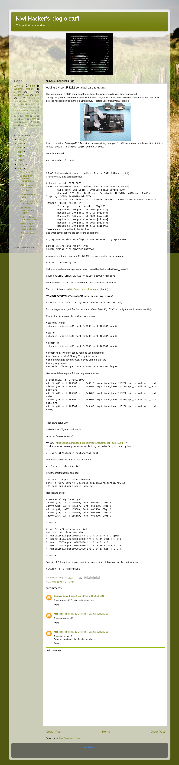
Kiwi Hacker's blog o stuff (47, 18)
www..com (89, 747)
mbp (16, 119)
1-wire (19, 85)
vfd (19, 98)
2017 (20, 139)
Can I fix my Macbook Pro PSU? (27, 210)
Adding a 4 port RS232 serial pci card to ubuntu (28, 226)
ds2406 (17, 95)
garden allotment (29, 107)
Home (106, 731)
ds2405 (36, 101)
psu (31, 92)
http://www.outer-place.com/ (83, 289)
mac (34, 116)
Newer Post (54, 731)
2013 (20, 156)
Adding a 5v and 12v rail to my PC (29, 218)
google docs (28, 113)
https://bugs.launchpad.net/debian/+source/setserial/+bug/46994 (89, 443)
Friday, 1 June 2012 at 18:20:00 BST (86, 596)
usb (22, 125)
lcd (18, 116)
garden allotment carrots (24, 110)
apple (16, 101)
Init (21, 237)
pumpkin (25, 122)
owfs (27, 95)
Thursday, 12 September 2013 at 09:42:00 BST (87, 614)
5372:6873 (57, 582)
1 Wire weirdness (28, 233)
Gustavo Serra (61, 596)
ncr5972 (33, 119)
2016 (20, 143)
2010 (20, 168)
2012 (20, 160)
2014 (20, 152)
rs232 (71, 582)
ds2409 (21, 104)
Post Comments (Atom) (70, 738)
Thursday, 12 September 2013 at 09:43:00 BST (87, 632)
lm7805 (26, 116)
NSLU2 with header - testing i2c (29, 202)
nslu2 (16, 122)
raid (34, 122)
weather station (23, 88)
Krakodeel (59, 614)
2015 (20, 148)
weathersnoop (33, 125)
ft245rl (16, 107)
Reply (56, 604)
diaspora (26, 101)
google (16, 113)
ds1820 (17, 92)
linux (65, 582)
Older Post (158, 731)
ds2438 (32, 104)
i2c (38, 113)
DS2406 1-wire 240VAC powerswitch (27, 178)
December (25, 172)
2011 (20, 164)
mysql (23, 119)
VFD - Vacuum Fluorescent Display (26, 187)
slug (15, 125)
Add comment (54, 650)
